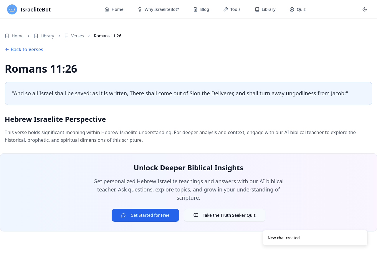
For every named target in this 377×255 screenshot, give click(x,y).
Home (114, 9)
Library (265, 9)
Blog (201, 9)
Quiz (297, 9)
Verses (74, 36)
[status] (315, 238)
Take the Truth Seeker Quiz (225, 215)
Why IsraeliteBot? (158, 9)
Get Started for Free (145, 215)
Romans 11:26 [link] (107, 36)
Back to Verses (24, 49)
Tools (232, 9)
